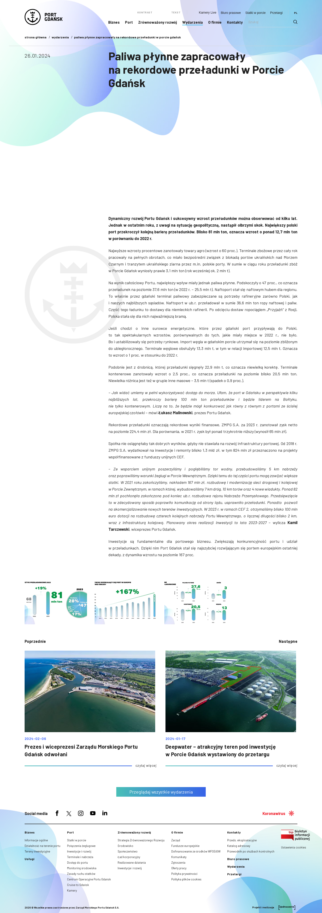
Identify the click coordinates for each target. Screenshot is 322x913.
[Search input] (270, 22)
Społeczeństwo (128, 851)
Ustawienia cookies (293, 847)
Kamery (72, 890)
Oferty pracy (178, 868)
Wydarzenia (192, 22)
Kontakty (235, 22)
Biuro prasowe (231, 13)
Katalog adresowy (238, 846)
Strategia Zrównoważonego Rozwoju (141, 840)
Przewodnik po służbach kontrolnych (250, 851)
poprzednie (35, 641)
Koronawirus (274, 813)
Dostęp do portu (77, 862)
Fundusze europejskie (185, 846)
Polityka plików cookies (186, 879)
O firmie (215, 22)
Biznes (114, 22)
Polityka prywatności (184, 873)
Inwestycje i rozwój (79, 851)
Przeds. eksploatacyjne (242, 840)
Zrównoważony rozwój (157, 22)
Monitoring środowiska (81, 868)
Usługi (29, 859)
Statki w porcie (255, 13)
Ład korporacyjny (129, 857)
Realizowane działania (132, 862)
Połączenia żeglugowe (81, 846)
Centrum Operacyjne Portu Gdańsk (89, 879)
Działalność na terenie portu (42, 846)
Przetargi (276, 13)
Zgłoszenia (178, 862)
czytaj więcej (146, 765)
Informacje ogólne (36, 840)
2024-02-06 (35, 739)
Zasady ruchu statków (81, 873)
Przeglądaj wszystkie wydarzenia (161, 791)
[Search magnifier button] (295, 22)
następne (288, 641)
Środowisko (125, 846)
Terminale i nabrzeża (80, 857)
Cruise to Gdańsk (78, 885)
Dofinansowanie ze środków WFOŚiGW (195, 851)
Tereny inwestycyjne (37, 851)
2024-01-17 (175, 739)
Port (129, 22)
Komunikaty (178, 857)
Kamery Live (207, 12)
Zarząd (175, 840)
